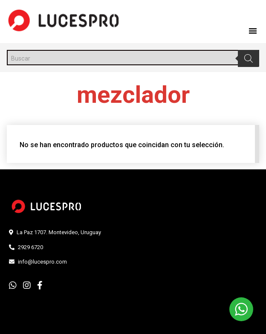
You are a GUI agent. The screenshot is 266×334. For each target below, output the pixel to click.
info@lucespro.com (42, 261)
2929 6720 (30, 247)
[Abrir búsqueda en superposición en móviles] (133, 57)
